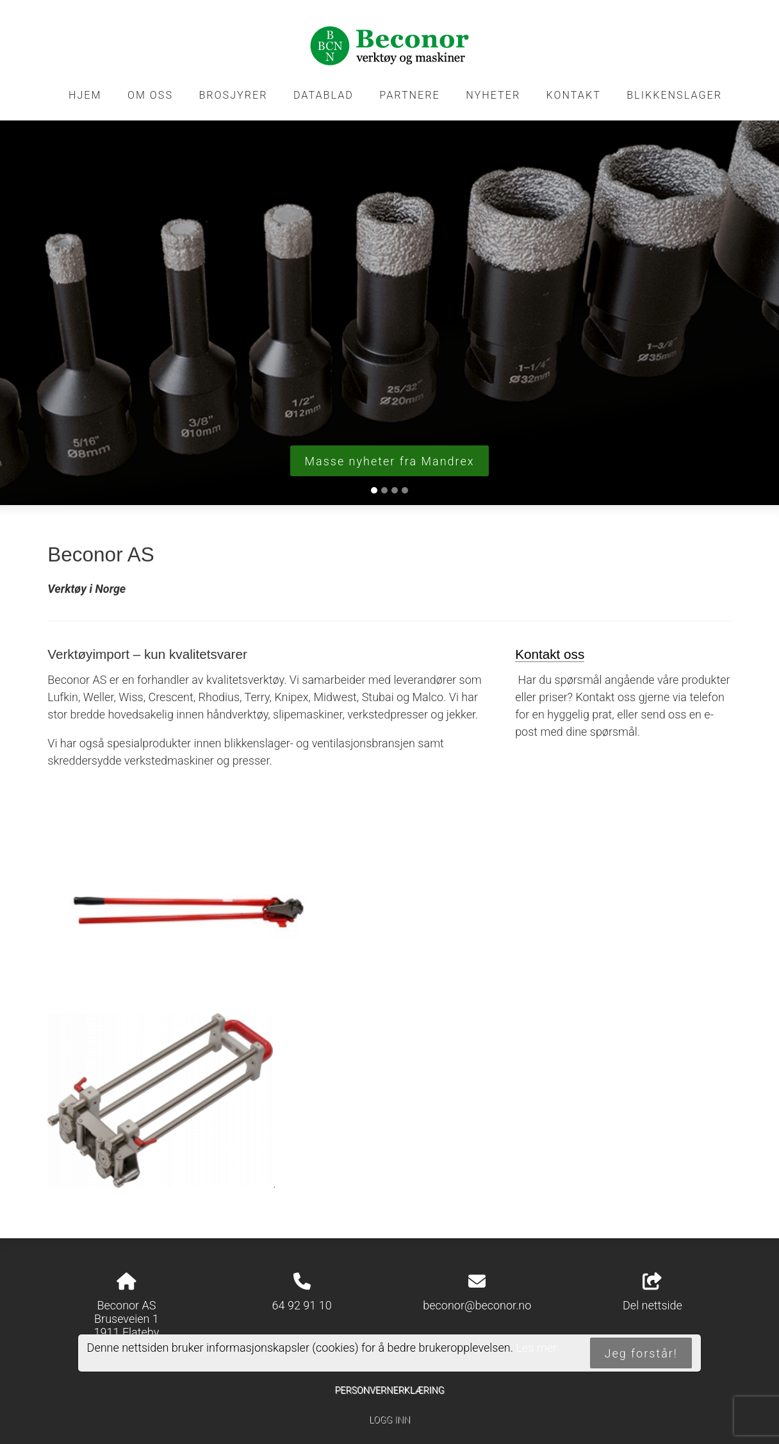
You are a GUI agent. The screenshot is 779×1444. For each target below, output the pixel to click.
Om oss (150, 95)
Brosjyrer (233, 95)
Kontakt (573, 95)
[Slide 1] (374, 490)
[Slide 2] (384, 490)
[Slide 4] (405, 490)
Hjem (85, 95)
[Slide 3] (394, 490)
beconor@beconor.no (477, 1305)
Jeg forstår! (641, 1353)
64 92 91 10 (302, 1305)
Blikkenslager (674, 95)
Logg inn (389, 1420)
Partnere (409, 95)
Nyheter (493, 95)
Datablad (323, 95)
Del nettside (652, 1293)
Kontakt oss (549, 654)
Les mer (536, 1347)
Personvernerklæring (389, 1390)
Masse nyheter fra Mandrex (389, 461)
